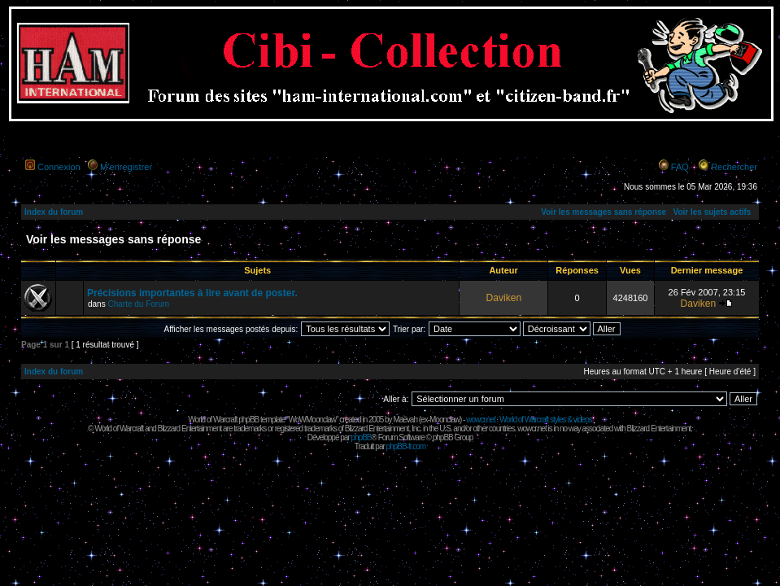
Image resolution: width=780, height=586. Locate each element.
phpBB (361, 437)
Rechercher (734, 167)
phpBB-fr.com (406, 446)
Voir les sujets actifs (712, 212)
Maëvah (405, 419)
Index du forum (53, 212)
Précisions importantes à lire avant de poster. (192, 293)
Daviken (503, 298)
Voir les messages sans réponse (603, 212)
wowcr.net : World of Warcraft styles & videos (529, 419)
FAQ (680, 167)
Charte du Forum (138, 304)
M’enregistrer (126, 167)
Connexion (59, 167)
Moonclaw (444, 419)
